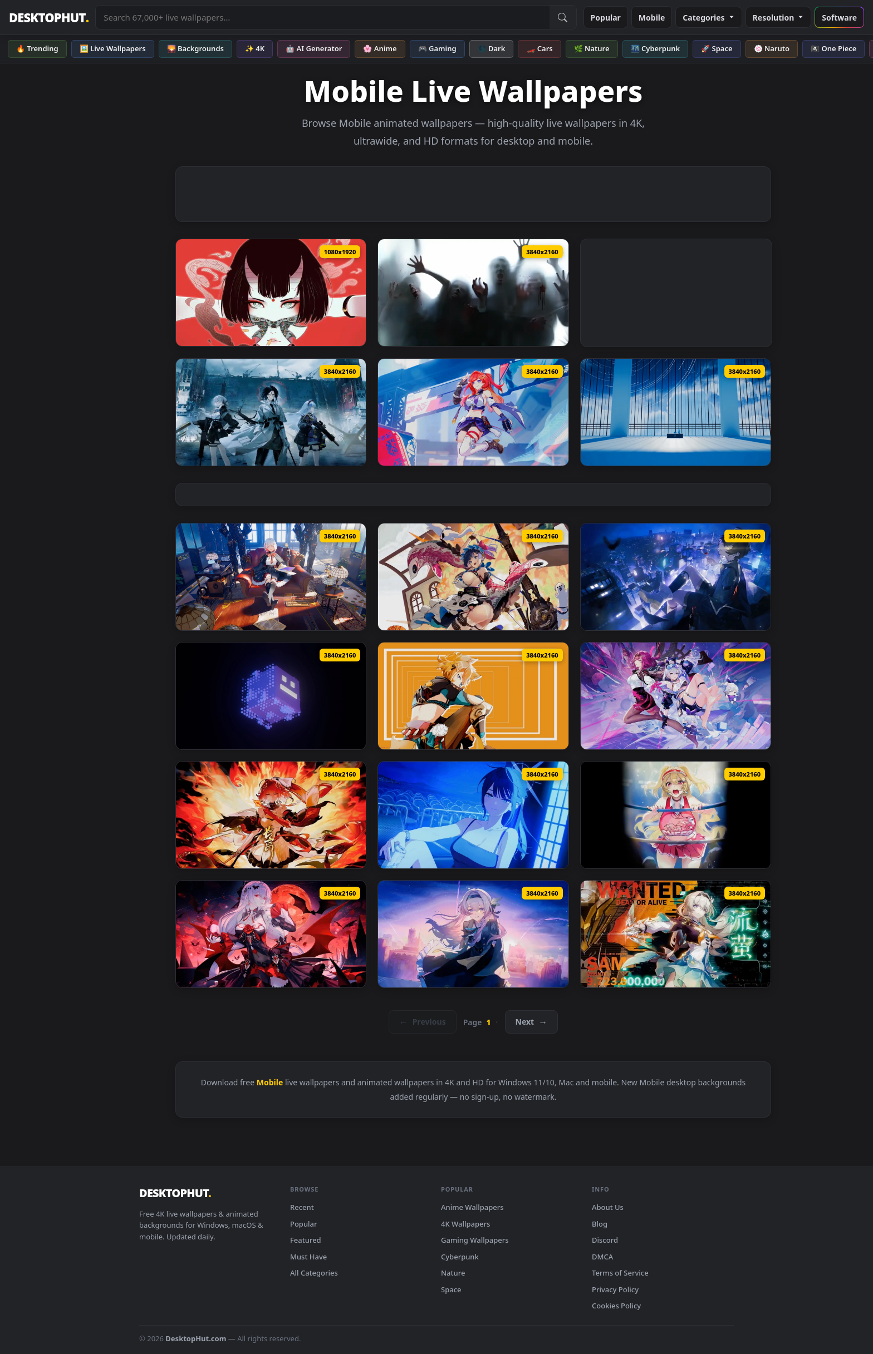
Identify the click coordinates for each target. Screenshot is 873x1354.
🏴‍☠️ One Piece (833, 48)
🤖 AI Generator (314, 48)
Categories (708, 17)
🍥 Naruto (772, 48)
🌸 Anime (379, 48)
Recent (302, 1207)
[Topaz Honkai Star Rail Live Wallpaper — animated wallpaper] (270, 577)
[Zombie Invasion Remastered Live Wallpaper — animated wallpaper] (472, 293)
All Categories (314, 1273)
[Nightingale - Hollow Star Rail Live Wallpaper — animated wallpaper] (472, 934)
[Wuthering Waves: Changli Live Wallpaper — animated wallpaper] (270, 815)
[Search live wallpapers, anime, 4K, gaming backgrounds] (322, 17)
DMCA (602, 1257)
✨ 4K (254, 48)
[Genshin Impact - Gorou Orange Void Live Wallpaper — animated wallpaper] (472, 696)
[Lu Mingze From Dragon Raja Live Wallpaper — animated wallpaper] (675, 577)
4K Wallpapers (465, 1224)
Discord (605, 1240)
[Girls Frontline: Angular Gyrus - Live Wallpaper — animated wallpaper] (270, 412)
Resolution (779, 17)
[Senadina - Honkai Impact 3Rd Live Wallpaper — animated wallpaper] (472, 412)
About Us (608, 1207)
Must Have (308, 1257)
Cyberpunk (460, 1257)
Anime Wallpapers (472, 1207)
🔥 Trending (37, 48)
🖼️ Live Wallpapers (113, 48)
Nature (453, 1273)
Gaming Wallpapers (475, 1240)
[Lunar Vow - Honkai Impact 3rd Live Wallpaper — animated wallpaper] (270, 934)
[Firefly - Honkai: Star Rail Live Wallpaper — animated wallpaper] (675, 934)
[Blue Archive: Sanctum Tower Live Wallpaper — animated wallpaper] (675, 412)
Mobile (652, 17)
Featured (305, 1240)
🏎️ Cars (539, 48)
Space (451, 1289)
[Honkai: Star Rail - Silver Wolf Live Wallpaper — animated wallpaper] (675, 696)
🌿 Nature (592, 48)
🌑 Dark (492, 48)
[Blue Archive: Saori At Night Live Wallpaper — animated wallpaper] (472, 815)
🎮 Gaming (437, 48)
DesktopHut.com (195, 1338)
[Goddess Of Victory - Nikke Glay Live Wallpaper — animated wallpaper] (675, 815)
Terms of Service (620, 1273)
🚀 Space (716, 48)
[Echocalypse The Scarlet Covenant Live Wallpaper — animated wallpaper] (472, 577)
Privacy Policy (615, 1289)
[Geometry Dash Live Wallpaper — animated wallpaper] (270, 696)
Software (839, 17)
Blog (599, 1224)
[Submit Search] (563, 17)
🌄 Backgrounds (195, 48)
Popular (606, 17)
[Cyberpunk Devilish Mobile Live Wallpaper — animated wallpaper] (270, 293)
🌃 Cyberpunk (655, 48)
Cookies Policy (616, 1306)
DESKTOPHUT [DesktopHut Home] (49, 17)
